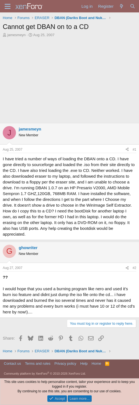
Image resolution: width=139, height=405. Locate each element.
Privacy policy (65, 363)
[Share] (127, 149)
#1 (134, 149)
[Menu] (7, 6)
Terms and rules (37, 363)
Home (96, 363)
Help (84, 363)
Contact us (12, 363)
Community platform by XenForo (45, 373)
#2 (134, 268)
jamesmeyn (16, 35)
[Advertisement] (69, 81)
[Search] (132, 6)
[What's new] (121, 6)
